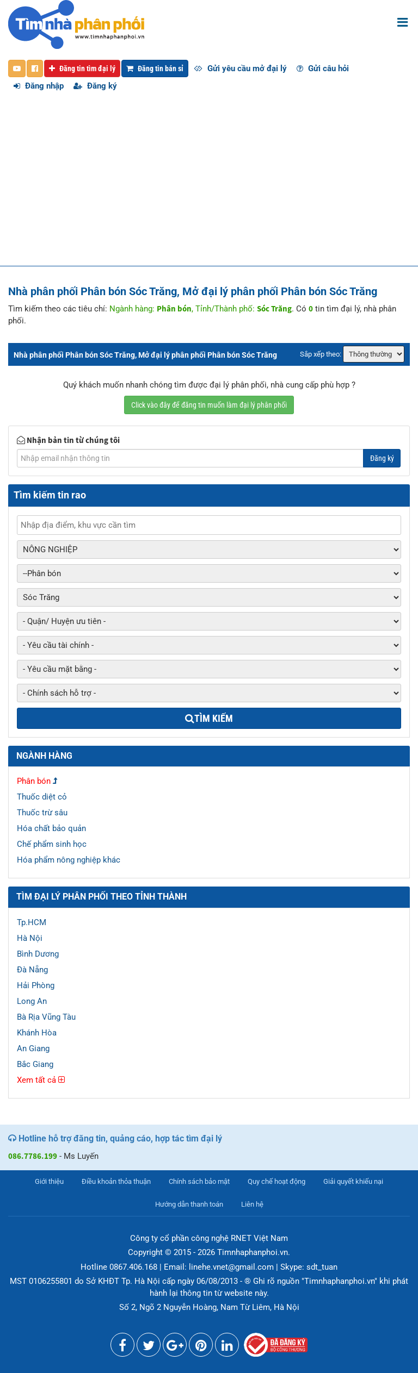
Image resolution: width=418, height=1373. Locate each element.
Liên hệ (252, 1204)
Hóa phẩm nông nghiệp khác (68, 860)
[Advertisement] (209, 184)
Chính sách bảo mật (199, 1181)
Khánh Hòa (37, 1033)
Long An (32, 1001)
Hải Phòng (35, 985)
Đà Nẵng (32, 970)
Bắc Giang (35, 1064)
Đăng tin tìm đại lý (82, 68)
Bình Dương (38, 954)
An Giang (33, 1048)
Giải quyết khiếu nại (353, 1181)
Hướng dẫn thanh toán (189, 1204)
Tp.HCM (31, 922)
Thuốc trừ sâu (42, 812)
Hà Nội (29, 938)
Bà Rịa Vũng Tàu (46, 1017)
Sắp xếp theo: (320, 354)
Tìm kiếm (209, 718)
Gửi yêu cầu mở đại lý (240, 68)
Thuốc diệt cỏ (42, 797)
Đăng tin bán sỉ (154, 68)
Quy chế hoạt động (276, 1181)
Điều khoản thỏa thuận (116, 1181)
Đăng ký (95, 86)
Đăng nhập (39, 86)
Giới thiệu (49, 1181)
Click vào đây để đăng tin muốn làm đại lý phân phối (209, 405)
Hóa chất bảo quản (51, 828)
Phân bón (34, 781)
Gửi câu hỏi (323, 68)
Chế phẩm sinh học (52, 844)
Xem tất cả (41, 1080)
